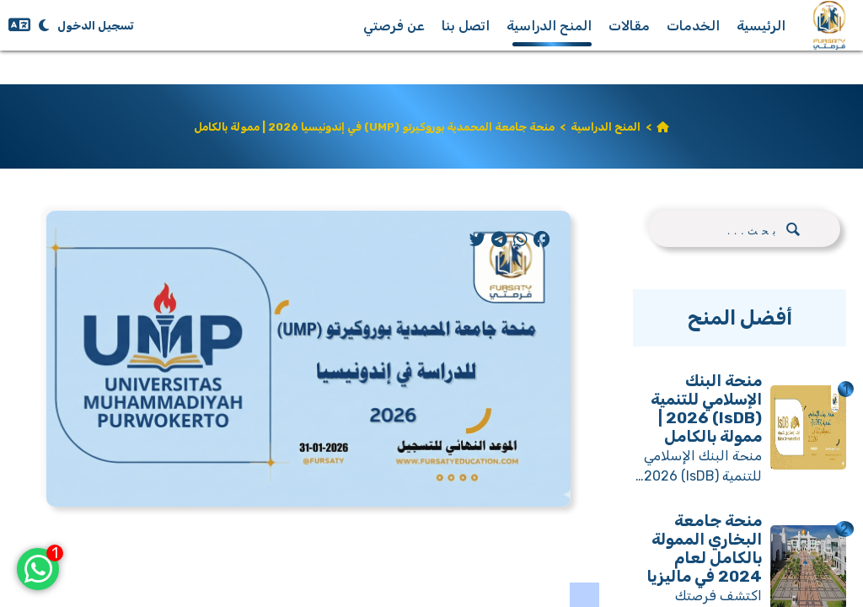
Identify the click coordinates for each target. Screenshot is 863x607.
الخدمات (693, 26)
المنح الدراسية (549, 26)
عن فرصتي (394, 26)
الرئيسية (761, 26)
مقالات (629, 26)
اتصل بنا (466, 26)
